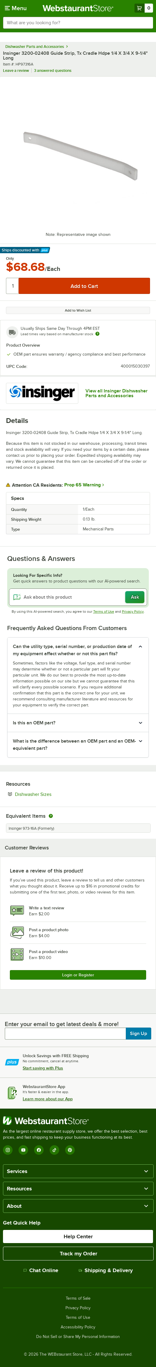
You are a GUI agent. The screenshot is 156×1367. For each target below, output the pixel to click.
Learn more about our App (48, 1098)
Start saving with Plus (43, 1068)
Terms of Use (103, 611)
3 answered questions (52, 70)
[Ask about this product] (78, 597)
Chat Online (40, 1270)
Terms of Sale (78, 1298)
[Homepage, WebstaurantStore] (78, 8)
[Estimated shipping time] (97, 333)
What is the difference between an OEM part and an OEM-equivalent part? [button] (74, 744)
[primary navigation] (15, 8)
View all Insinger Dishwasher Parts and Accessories (116, 393)
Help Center (78, 1236)
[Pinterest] (70, 1150)
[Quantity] (12, 286)
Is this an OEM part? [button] (34, 723)
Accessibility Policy (78, 1327)
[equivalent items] (51, 816)
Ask (135, 597)
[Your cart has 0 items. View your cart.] (143, 8)
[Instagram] (8, 1150)
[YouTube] (23, 1150)
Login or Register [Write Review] (78, 974)
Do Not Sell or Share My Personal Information (78, 1337)
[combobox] (78, 23)
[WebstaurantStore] (78, 1120)
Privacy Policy (133, 611)
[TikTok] (54, 1150)
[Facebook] (39, 1150)
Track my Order (78, 1254)
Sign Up (138, 1033)
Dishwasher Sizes (51, 794)
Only (10, 259)
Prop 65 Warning (82, 485)
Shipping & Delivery (106, 1270)
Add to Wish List (78, 310)
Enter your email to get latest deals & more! (62, 1024)
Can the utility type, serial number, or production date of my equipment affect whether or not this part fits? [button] (72, 650)
